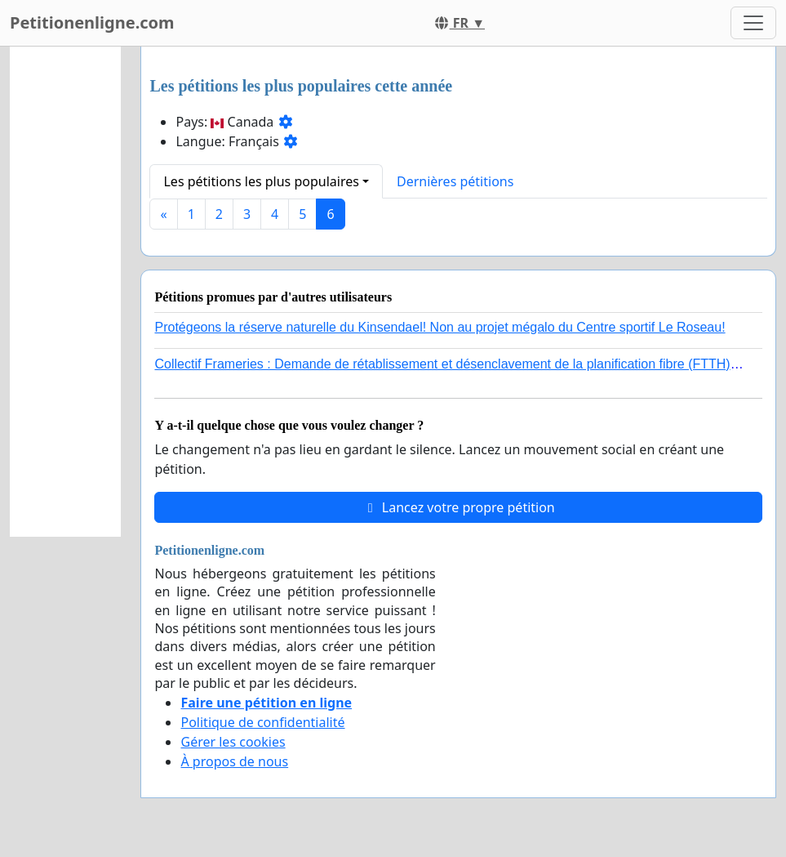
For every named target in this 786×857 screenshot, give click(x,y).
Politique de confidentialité (262, 722)
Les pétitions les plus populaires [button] (260, 181)
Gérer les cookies (232, 742)
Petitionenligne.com (92, 22)
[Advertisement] (65, 292)
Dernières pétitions (455, 181)
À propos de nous (234, 761)
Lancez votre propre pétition (458, 507)
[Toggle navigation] (753, 23)
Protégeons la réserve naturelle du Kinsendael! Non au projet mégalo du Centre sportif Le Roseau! (439, 327)
